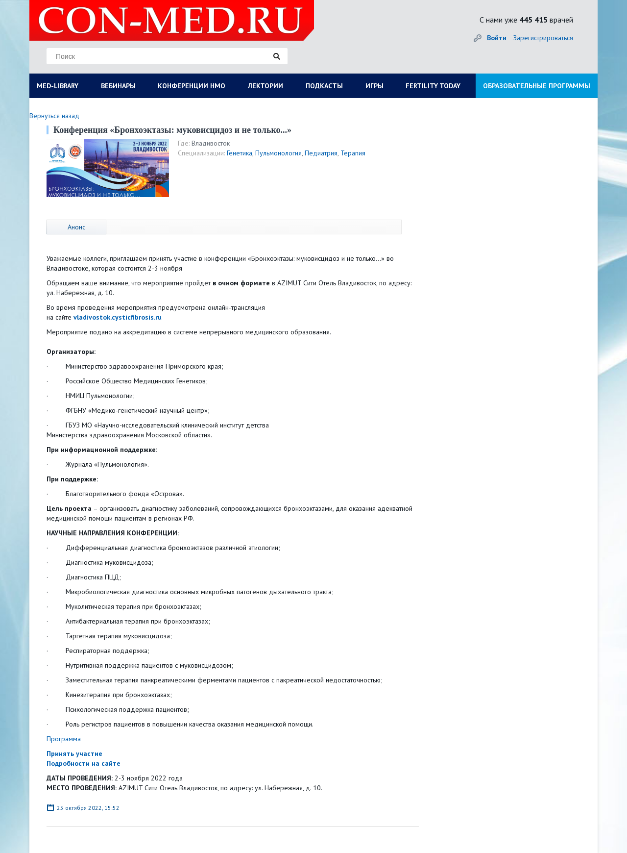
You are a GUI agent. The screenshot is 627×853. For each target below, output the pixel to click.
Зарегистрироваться (543, 37)
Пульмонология (278, 153)
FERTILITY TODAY (433, 85)
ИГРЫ (374, 85)
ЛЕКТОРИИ (265, 85)
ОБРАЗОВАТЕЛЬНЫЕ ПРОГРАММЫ (536, 85)
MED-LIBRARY (57, 85)
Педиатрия (321, 153)
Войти (496, 37)
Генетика (239, 153)
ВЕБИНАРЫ (118, 85)
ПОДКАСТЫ (324, 85)
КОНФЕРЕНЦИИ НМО (191, 85)
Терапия (352, 153)
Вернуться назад (54, 115)
